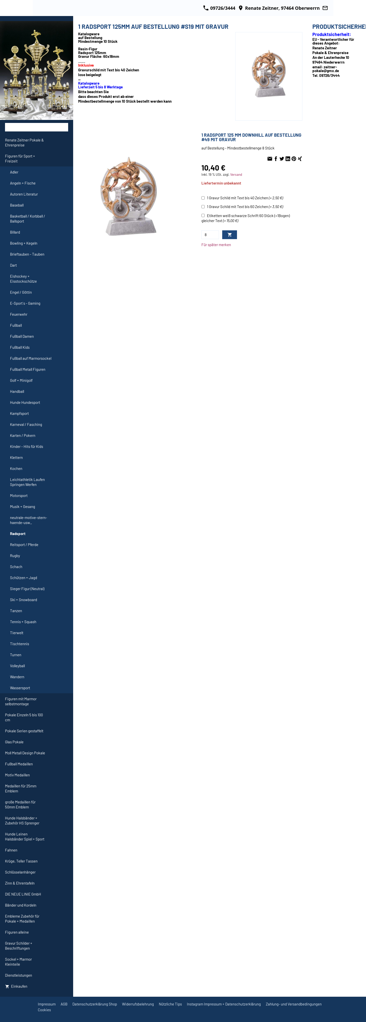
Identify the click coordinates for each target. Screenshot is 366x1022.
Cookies (44, 1009)
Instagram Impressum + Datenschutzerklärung (224, 1004)
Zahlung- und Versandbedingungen (294, 1004)
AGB (64, 1004)
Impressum (47, 1004)
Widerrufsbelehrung (138, 1004)
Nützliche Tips (170, 1004)
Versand (236, 174)
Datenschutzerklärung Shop (94, 1004)
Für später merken (216, 244)
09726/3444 (219, 8)
